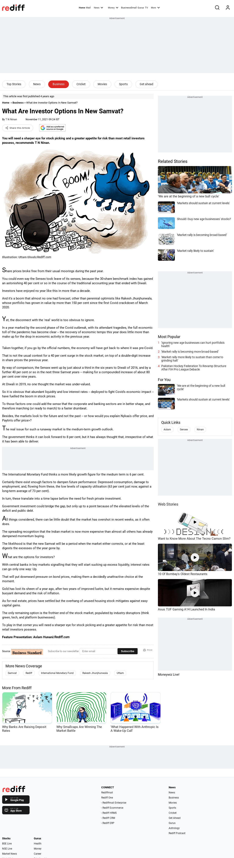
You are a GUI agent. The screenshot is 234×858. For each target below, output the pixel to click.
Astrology (174, 828)
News (98, 7)
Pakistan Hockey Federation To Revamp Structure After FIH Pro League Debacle (193, 367)
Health (37, 843)
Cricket (81, 84)
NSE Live (7, 848)
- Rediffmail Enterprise (113, 802)
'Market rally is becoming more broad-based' (190, 351)
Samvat (12, 673)
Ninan (200, 429)
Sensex (184, 429)
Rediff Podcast (177, 833)
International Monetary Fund (57, 673)
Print (147, 650)
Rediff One (107, 797)
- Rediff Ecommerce (112, 807)
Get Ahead (175, 817)
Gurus (141, 7)
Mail (88, 7)
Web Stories (168, 504)
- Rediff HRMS (109, 812)
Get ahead (146, 84)
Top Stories (14, 84)
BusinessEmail (129, 7)
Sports (123, 84)
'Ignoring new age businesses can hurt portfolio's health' (192, 344)
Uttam (120, 673)
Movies (102, 84)
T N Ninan (11, 119)
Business (58, 84)
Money (113, 7)
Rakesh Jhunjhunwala (95, 673)
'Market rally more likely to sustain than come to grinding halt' (192, 358)
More (155, 7)
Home (82, 7)
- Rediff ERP (107, 823)
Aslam (167, 429)
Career (37, 853)
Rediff (29, 673)
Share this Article (17, 128)
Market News (9, 853)
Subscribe (127, 651)
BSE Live (7, 843)
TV (146, 7)
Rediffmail (107, 792)
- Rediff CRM (108, 817)
